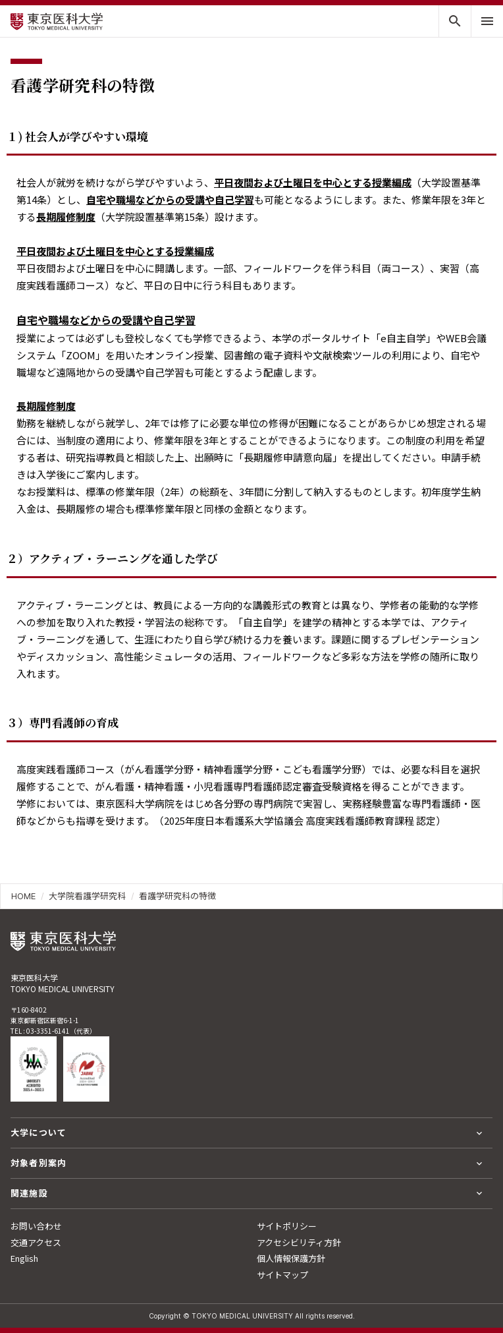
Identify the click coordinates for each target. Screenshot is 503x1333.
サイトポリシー (287, 1226)
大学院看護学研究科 (87, 896)
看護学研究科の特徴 (177, 896)
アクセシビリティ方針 (299, 1242)
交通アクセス (36, 1242)
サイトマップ (282, 1274)
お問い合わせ (36, 1226)
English (24, 1258)
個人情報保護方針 (291, 1258)
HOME (23, 896)
